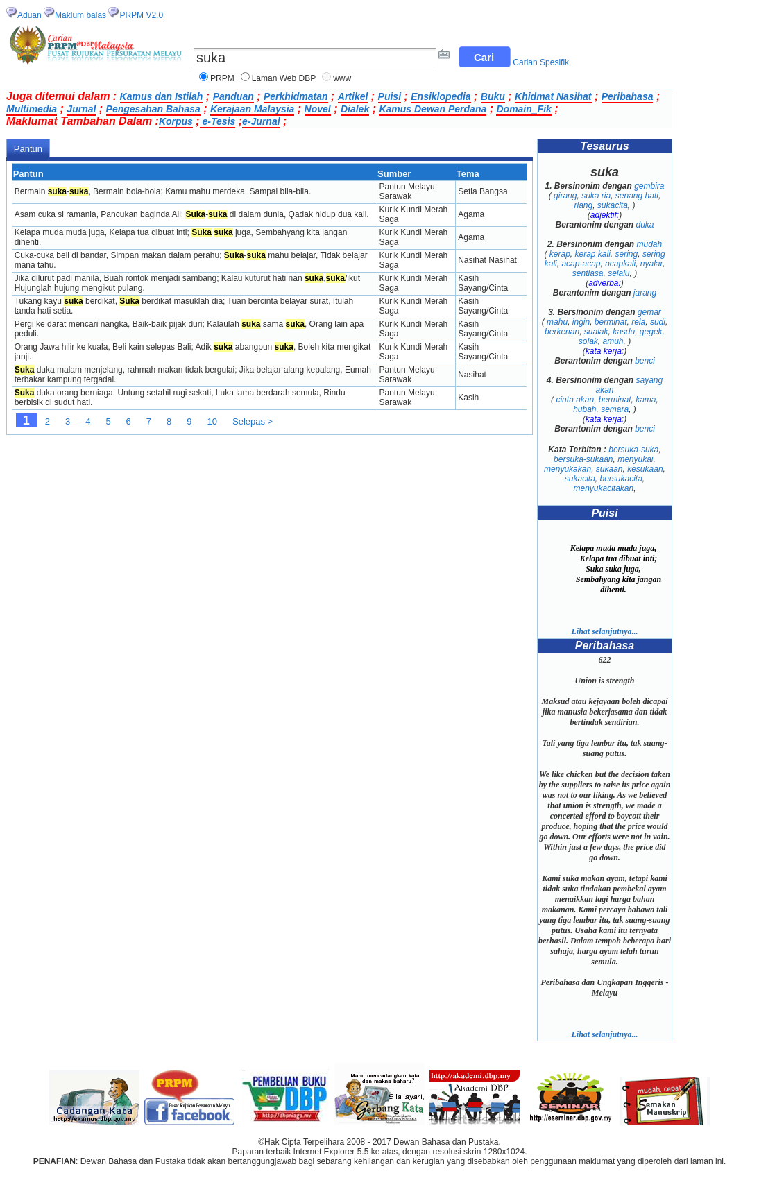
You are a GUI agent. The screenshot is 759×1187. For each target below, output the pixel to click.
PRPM (222, 78)
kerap (559, 254)
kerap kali (592, 254)
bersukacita (620, 479)
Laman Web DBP (284, 78)
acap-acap (580, 263)
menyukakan (567, 469)
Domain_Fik (523, 108)
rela (638, 322)
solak (588, 341)
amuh (612, 341)
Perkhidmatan (296, 96)
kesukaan (645, 469)
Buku (493, 96)
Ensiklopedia (440, 96)
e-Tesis (218, 121)
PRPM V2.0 (141, 15)
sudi (657, 322)
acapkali (620, 263)
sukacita (612, 205)
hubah (584, 409)
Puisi (389, 96)
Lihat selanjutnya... (604, 631)
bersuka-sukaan (583, 459)
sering (626, 254)
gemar (649, 312)
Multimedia (31, 108)
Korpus (176, 121)
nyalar (651, 263)
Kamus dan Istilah (161, 96)
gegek (651, 331)
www (342, 78)
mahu (557, 322)
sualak (596, 331)
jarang (644, 293)
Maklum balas (80, 15)
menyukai (635, 459)
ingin (581, 322)
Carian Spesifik (541, 62)
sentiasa (588, 273)
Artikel (353, 96)
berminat (611, 322)
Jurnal (81, 108)
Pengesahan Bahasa (153, 108)
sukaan (609, 469)
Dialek (355, 108)
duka (645, 225)
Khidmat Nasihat (553, 96)
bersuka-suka (633, 449)
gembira (649, 186)
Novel (318, 108)
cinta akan (575, 399)
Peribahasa (628, 96)
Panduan (233, 96)
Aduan (29, 15)
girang (565, 195)
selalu (618, 273)
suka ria (596, 195)
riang (583, 205)
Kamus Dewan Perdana (432, 108)
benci (645, 361)
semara (615, 409)
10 (212, 421)
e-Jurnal (261, 121)
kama (646, 399)
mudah (650, 244)
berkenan (562, 331)
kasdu (624, 331)
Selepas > (252, 421)
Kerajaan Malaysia (252, 108)
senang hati (636, 195)
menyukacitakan (603, 488)
